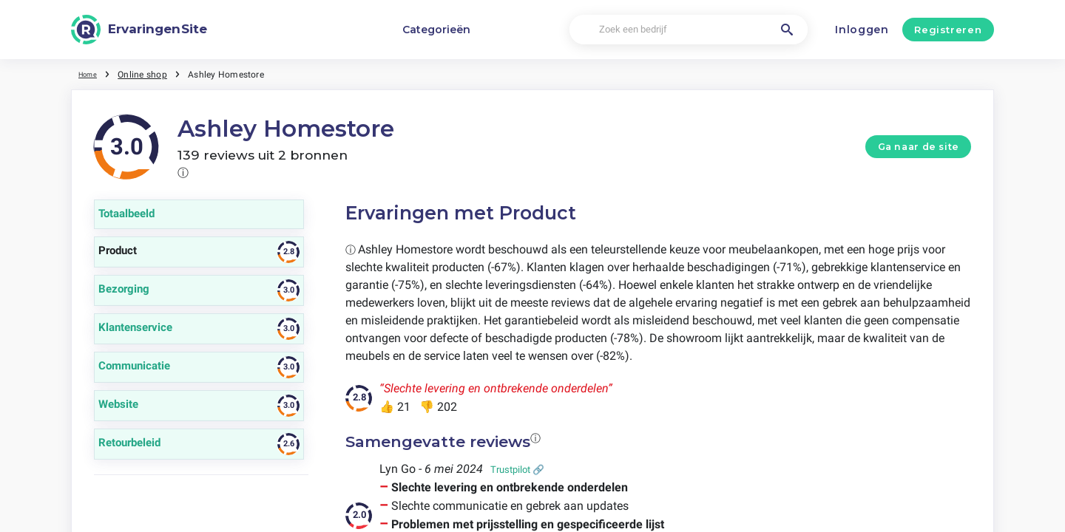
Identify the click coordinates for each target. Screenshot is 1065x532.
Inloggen (862, 29)
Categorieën (436, 29)
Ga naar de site (918, 146)
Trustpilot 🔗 (517, 469)
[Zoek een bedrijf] (688, 30)
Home (91, 74)
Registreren (947, 29)
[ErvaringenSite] (139, 29)
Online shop (149, 74)
